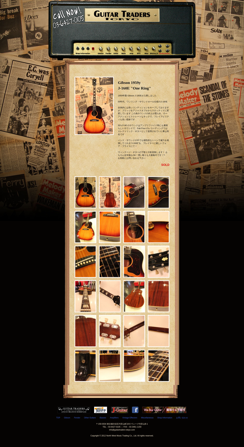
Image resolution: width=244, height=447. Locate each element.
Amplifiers (114, 418)
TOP (58, 418)
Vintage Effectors (129, 418)
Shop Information (164, 418)
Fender (77, 418)
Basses (103, 418)
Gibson (67, 418)
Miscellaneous (147, 418)
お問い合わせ (182, 418)
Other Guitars (90, 418)
